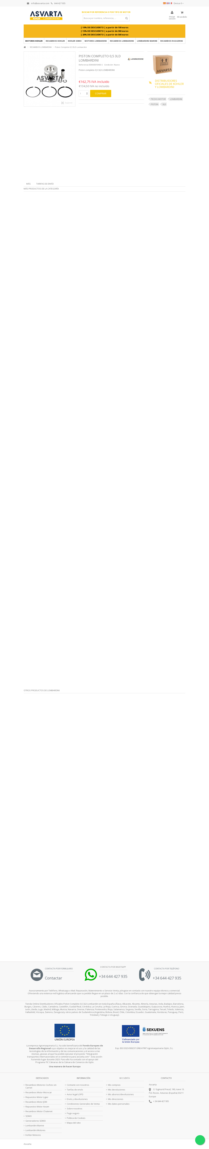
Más (28, 183)
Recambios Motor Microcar (38, 1092)
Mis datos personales (118, 1103)
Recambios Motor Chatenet (38, 1111)
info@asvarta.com (38, 3)
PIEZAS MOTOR (158, 99)
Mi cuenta (125, 1078)
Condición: (108, 64)
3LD (164, 104)
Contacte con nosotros (78, 1085)
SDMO (28, 1116)
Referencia (83, 64)
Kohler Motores (33, 1135)
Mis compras (114, 1085)
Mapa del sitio (74, 1122)
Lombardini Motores (35, 1130)
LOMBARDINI (176, 99)
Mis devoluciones (116, 1089)
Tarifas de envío (45, 183)
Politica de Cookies (76, 1118)
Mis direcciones (115, 1099)
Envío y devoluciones (77, 1099)
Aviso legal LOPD (75, 1094)
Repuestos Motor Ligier (36, 1097)
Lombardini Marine (34, 1125)
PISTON (154, 104)
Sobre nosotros (74, 1108)
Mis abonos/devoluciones (121, 1094)
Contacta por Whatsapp (113, 967)
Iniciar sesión (172, 17)
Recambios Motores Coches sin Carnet (40, 1086)
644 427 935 (58, 3)
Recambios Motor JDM (36, 1102)
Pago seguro (73, 1113)
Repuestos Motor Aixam (37, 1106)
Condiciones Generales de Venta (83, 1103)
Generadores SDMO (35, 1120)
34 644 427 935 (162, 1101)
